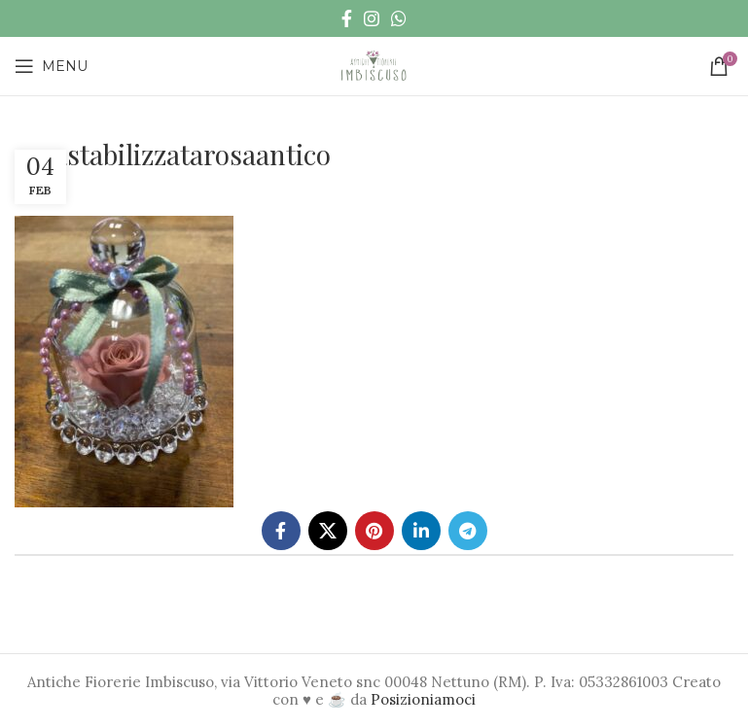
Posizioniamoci (423, 699)
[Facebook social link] (347, 18)
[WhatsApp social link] (398, 18)
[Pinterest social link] (374, 530)
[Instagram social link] (371, 18)
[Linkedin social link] (421, 530)
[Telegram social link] (467, 530)
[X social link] (327, 530)
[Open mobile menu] (51, 66)
